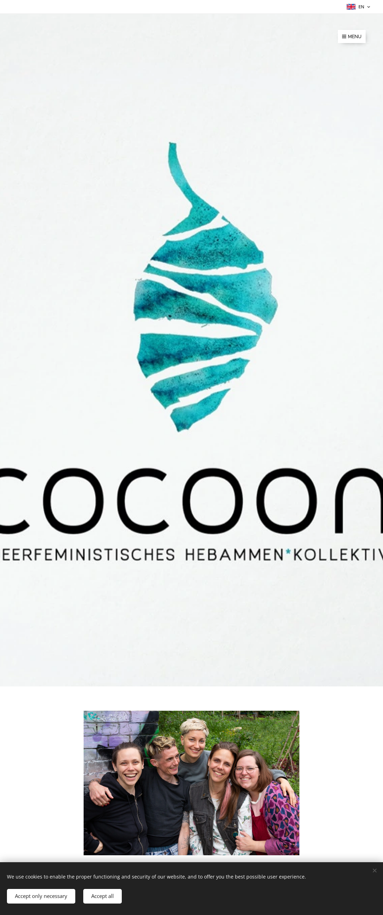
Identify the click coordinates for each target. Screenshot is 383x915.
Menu (351, 36)
